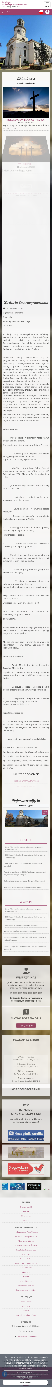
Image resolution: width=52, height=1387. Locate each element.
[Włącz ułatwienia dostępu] (48, 12)
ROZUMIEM (25, 1382)
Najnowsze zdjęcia (26, 803)
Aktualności (26, 80)
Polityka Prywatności (26, 1372)
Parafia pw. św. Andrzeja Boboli (14, 4)
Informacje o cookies (26, 1376)
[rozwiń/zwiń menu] (47, 4)
